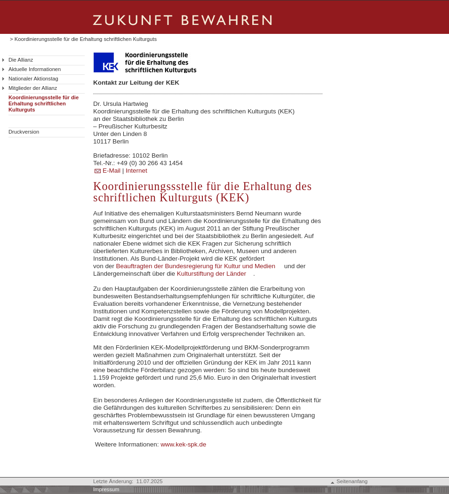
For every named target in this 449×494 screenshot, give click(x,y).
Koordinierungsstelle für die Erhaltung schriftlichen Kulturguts (43, 103)
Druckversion (23, 132)
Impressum (106, 489)
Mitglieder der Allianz (32, 88)
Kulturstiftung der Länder (211, 273)
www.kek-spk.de (183, 444)
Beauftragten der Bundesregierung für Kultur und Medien (195, 266)
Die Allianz (20, 60)
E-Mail (112, 170)
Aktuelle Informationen (34, 69)
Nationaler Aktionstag (33, 78)
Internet (137, 170)
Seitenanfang (352, 481)
